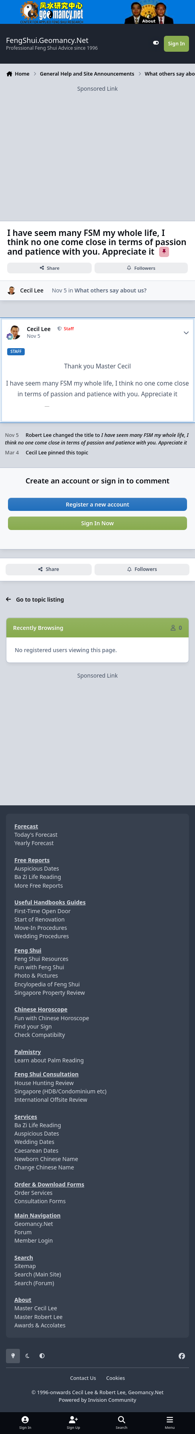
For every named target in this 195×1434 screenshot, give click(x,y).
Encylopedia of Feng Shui (47, 984)
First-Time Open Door (42, 911)
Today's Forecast (35, 834)
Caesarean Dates (36, 1150)
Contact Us (83, 1378)
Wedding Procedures (41, 936)
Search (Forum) (34, 1283)
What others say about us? (110, 290)
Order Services (33, 1192)
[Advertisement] (97, 148)
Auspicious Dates (36, 868)
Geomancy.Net (33, 1223)
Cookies (115, 1378)
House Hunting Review (44, 1083)
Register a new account (97, 504)
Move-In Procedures (40, 927)
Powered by (97, 1400)
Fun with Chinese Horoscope (51, 1018)
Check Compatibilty (39, 1034)
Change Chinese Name (44, 1167)
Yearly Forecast (34, 843)
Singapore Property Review (49, 992)
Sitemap (25, 1266)
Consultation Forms (40, 1201)
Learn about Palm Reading (49, 1060)
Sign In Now (97, 523)
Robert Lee (38, 435)
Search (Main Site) (37, 1274)
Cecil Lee (31, 290)
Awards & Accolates (39, 1325)
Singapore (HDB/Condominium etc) (60, 1091)
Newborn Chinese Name (46, 1159)
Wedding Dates (34, 1142)
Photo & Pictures (36, 975)
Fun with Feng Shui (39, 967)
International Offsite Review (50, 1099)
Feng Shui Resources (41, 958)
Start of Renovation (39, 919)
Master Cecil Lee (35, 1308)
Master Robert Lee (38, 1317)
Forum (23, 1232)
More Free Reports (38, 885)
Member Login (33, 1240)
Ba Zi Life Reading (37, 877)
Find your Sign (33, 1026)
